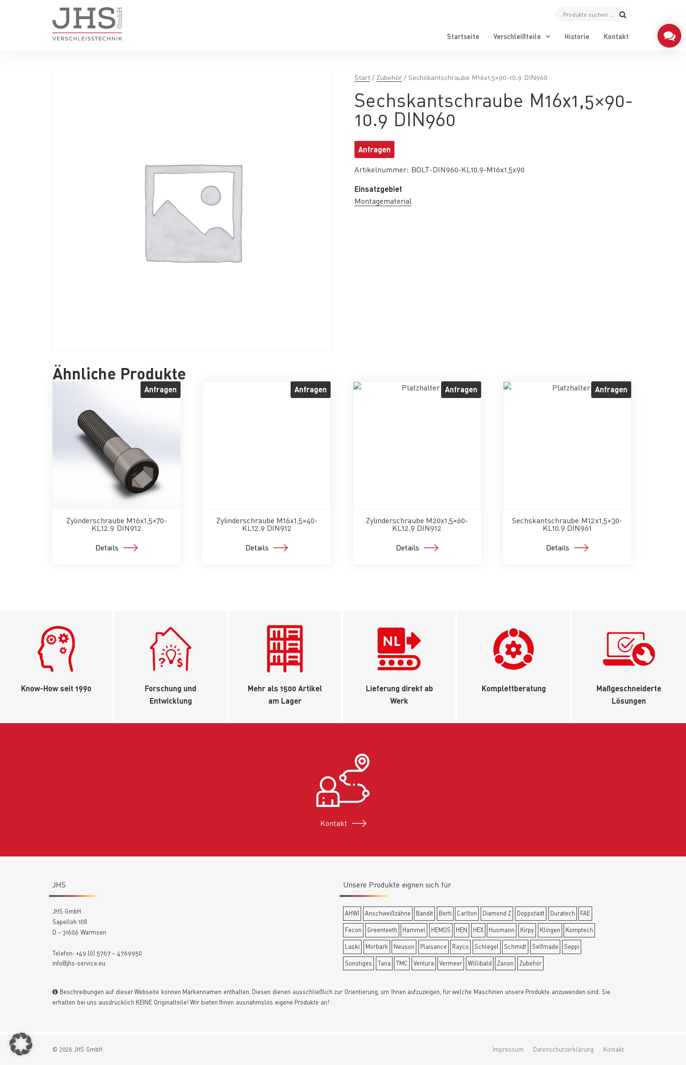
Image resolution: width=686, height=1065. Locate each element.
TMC (402, 963)
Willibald (480, 963)
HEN (461, 930)
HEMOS (441, 930)
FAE (585, 913)
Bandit (424, 913)
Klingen (550, 930)
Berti (445, 913)
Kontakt (616, 36)
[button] (21, 1044)
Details (107, 547)
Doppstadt (531, 913)
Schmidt (515, 946)
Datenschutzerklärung (563, 1049)
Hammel (414, 930)
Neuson (403, 946)
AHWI (352, 913)
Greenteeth (382, 930)
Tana (384, 963)
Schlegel (486, 946)
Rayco (460, 946)
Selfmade (545, 946)
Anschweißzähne (388, 913)
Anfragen (374, 149)
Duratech (562, 913)
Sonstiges (358, 963)
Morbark (376, 946)
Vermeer (450, 963)
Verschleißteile (517, 36)
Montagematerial (383, 201)
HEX (478, 930)
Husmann (501, 930)
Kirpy (527, 930)
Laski (352, 946)
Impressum (508, 1049)
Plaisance (433, 946)
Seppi (571, 946)
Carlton (467, 913)
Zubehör (389, 77)
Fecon (353, 930)
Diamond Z (497, 913)
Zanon (505, 963)
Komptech (579, 930)
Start (362, 77)
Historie (577, 36)
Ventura (424, 963)
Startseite (463, 36)
